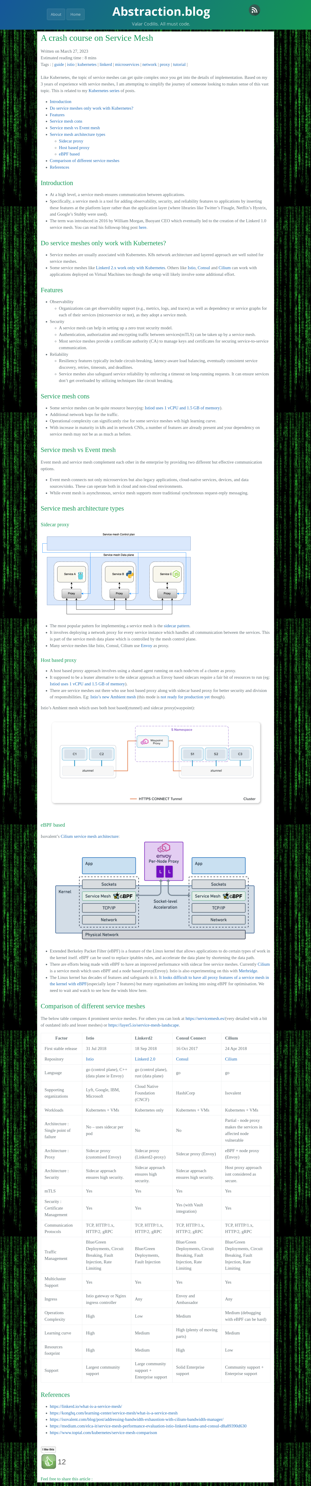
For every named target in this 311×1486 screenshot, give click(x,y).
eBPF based (69, 154)
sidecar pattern (176, 625)
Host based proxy (74, 147)
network (149, 64)
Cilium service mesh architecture (89, 836)
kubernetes (87, 64)
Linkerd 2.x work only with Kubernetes (130, 267)
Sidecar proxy (71, 141)
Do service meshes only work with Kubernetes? (92, 108)
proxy (165, 64)
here (142, 227)
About (56, 14)
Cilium (224, 267)
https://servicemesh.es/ (205, 1018)
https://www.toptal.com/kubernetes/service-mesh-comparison (103, 1432)
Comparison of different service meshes (85, 160)
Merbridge (248, 970)
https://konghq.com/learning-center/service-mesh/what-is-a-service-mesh (114, 1413)
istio (71, 64)
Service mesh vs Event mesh (75, 127)
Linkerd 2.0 (145, 1059)
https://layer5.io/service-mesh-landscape (143, 1025)
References (59, 167)
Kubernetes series (104, 90)
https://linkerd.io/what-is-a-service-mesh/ (86, 1406)
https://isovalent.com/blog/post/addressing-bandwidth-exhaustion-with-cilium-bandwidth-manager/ (137, 1419)
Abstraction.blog (161, 11)
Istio (191, 267)
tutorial (179, 64)
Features (57, 114)
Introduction (61, 101)
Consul (204, 267)
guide (59, 64)
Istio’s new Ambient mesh (113, 696)
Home (75, 14)
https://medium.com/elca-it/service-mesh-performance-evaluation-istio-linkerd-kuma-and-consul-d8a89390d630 (148, 1426)
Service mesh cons (66, 121)
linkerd (106, 64)
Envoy (146, 645)
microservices (127, 64)
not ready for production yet (185, 696)
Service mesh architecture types (77, 134)
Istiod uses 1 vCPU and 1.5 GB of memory (182, 407)
